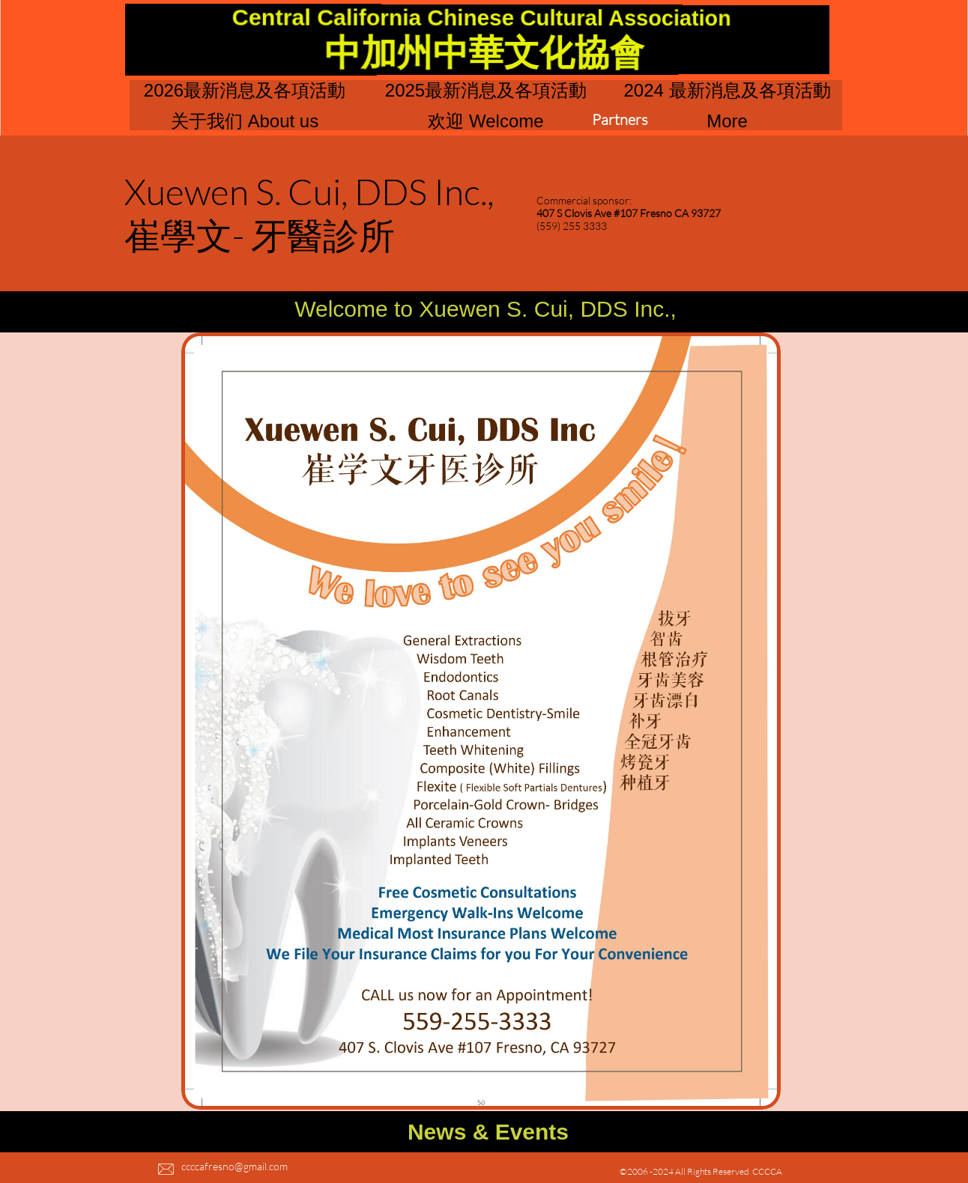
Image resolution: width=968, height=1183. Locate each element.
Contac (304, 1166)
